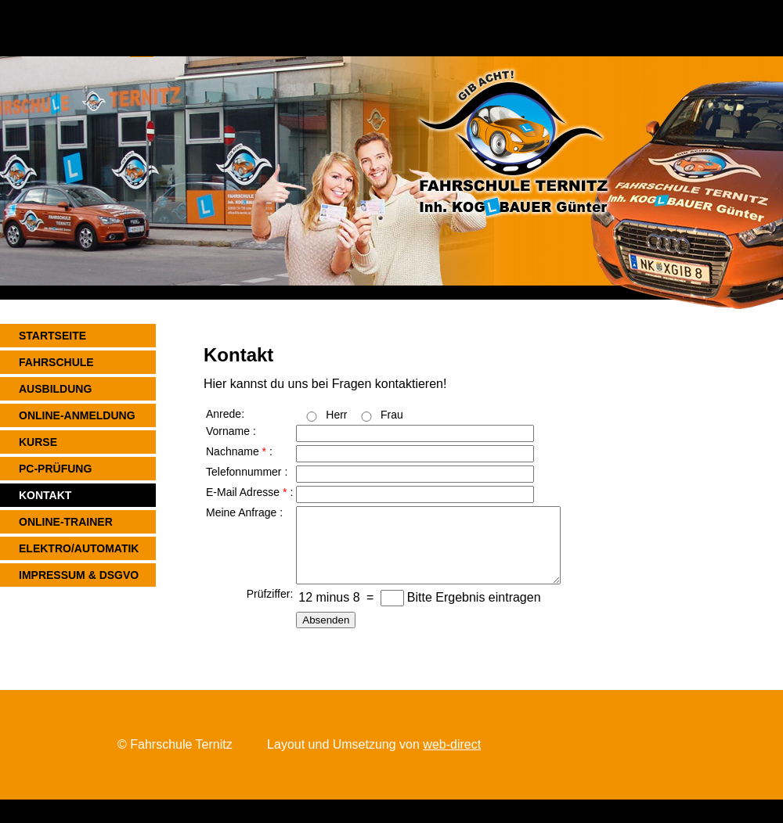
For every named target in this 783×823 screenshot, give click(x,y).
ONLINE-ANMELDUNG (77, 415)
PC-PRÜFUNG (55, 468)
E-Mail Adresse (243, 492)
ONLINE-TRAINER (66, 522)
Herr (336, 414)
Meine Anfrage (241, 512)
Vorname (228, 431)
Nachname (232, 451)
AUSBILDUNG (55, 389)
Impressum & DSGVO (79, 575)
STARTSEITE (52, 335)
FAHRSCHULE (56, 362)
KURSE (38, 442)
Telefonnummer (244, 471)
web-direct (452, 744)
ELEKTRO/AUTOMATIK (79, 548)
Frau (392, 414)
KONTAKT (45, 495)
